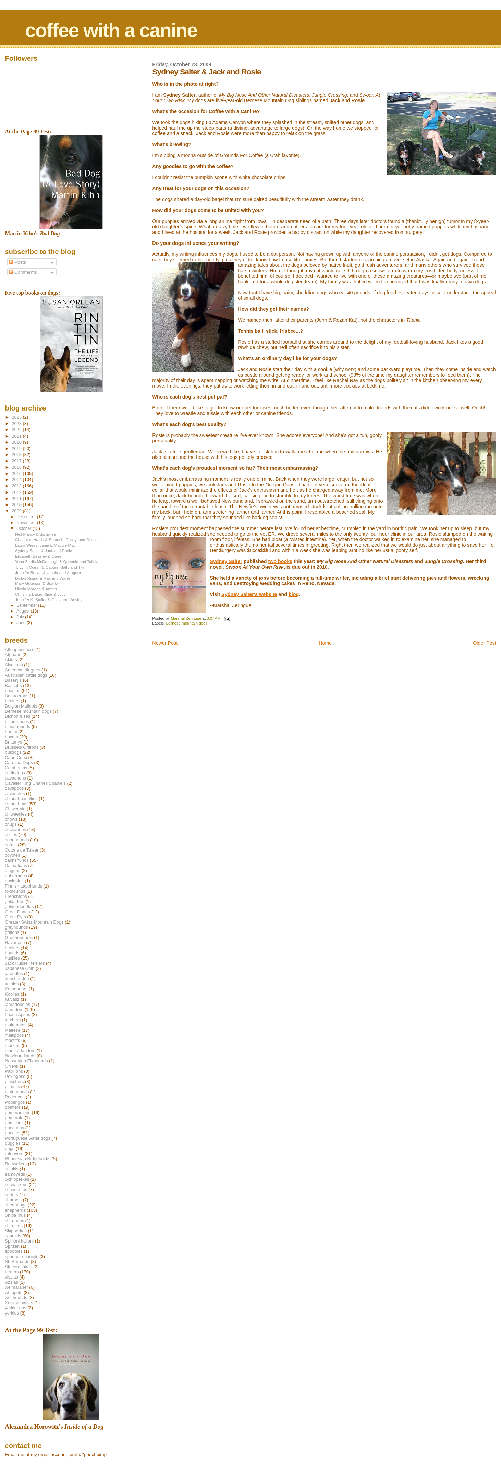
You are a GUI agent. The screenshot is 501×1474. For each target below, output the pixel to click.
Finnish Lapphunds (23, 886)
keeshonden (17, 978)
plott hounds (17, 1091)
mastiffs (12, 1040)
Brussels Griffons (21, 747)
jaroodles (14, 973)
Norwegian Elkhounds (26, 1060)
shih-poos (14, 1220)
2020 (17, 442)
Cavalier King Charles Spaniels (35, 783)
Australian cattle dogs (26, 675)
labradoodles (17, 1004)
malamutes (15, 1024)
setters (11, 1194)
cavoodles (15, 793)
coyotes (12, 855)
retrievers (14, 1153)
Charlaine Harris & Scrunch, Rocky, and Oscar (56, 539)
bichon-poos (17, 721)
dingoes (12, 870)
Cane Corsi (16, 757)
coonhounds (17, 839)
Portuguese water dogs (27, 1138)
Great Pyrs (15, 916)
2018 (17, 454)
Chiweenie (15, 808)
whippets (13, 1292)
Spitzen (12, 1246)
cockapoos (15, 829)
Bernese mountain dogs (186, 623)
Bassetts (13, 685)
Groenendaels (19, 937)
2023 (17, 423)
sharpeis (13, 1199)
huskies (12, 958)
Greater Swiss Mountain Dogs (34, 922)
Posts (17, 262)
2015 (17, 473)
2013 (17, 485)
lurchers (13, 1019)
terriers (12, 1271)
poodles (12, 1133)
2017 (17, 460)
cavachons (15, 778)
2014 (17, 479)
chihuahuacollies (21, 798)
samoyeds (15, 1174)
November (26, 522)
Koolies (12, 994)
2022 (17, 429)
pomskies (14, 1122)
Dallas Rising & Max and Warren (44, 578)
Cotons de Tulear (21, 850)
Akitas (11, 659)
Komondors (16, 988)
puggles (12, 1143)
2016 (17, 467)
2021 (17, 436)
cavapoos (14, 788)
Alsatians (14, 664)
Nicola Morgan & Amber (36, 588)
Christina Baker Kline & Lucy (40, 594)
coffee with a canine (111, 30)
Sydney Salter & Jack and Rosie (43, 550)
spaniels (13, 1235)
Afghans (13, 654)
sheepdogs (15, 1205)
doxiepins (14, 880)
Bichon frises (17, 716)
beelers (12, 700)
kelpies (12, 983)
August (23, 611)
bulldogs (13, 752)
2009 (17, 510)
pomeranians (17, 1112)
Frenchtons (16, 896)
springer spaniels (21, 1256)
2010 (17, 504)
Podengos (15, 1102)
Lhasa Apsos (17, 1014)
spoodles (14, 1251)
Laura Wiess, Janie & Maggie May (45, 545)
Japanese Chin (19, 968)
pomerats (14, 1117)
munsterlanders (20, 1050)
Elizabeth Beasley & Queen (39, 556)
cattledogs (15, 772)
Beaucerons (16, 695)
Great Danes (17, 911)
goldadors (14, 901)
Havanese (15, 942)
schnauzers (16, 1184)
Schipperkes (17, 1179)
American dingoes (22, 670)
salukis (11, 1169)
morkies (12, 1045)
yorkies (12, 1313)
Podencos (14, 1096)
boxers (11, 736)
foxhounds (15, 891)
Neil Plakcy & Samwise (35, 534)
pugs (9, 1148)
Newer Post (165, 643)
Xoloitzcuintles (19, 1302)
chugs (10, 824)
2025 (17, 417)
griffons (12, 932)
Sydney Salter (226, 561)
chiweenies (16, 814)
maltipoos (14, 1035)
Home (325, 643)
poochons (14, 1127)
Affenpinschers (19, 649)
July (20, 617)
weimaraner (16, 1287)
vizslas (11, 1282)
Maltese (12, 1030)
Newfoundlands (20, 1055)
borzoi (11, 731)
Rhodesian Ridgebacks (27, 1158)
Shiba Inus (15, 1215)
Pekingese (15, 1076)
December (26, 516)
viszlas (11, 1277)
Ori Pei (11, 1066)
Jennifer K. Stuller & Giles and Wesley (48, 599)
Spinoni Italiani (19, 1241)
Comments (23, 272)
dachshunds (17, 860)
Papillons (14, 1071)
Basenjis (13, 680)
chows (11, 819)
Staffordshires (18, 1266)
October (24, 528)
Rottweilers (16, 1163)
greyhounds (16, 927)
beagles (12, 690)
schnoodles (16, 1189)
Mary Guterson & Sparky (37, 583)
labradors (14, 1009)
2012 (17, 492)
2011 (17, 498)
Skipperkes (16, 1230)
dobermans (16, 875)
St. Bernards (17, 1261)
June (21, 622)
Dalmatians (16, 865)
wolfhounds (16, 1297)
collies (11, 834)
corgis (10, 844)
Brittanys (13, 742)
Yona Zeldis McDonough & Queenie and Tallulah (57, 561)
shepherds (15, 1210)
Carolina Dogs (19, 762)
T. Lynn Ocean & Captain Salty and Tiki (49, 567)
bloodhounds (17, 726)
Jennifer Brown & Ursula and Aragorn (48, 572)
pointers (13, 1107)
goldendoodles (19, 906)
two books (280, 561)
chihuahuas (16, 803)
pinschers (14, 1081)
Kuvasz (12, 999)
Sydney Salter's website (249, 594)
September (27, 605)
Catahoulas (16, 767)
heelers (12, 947)
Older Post (484, 643)
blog (294, 594)
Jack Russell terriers (25, 963)
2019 (17, 448)
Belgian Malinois (21, 706)
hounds (12, 952)
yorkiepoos (15, 1307)
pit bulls (12, 1086)
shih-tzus (14, 1225)
